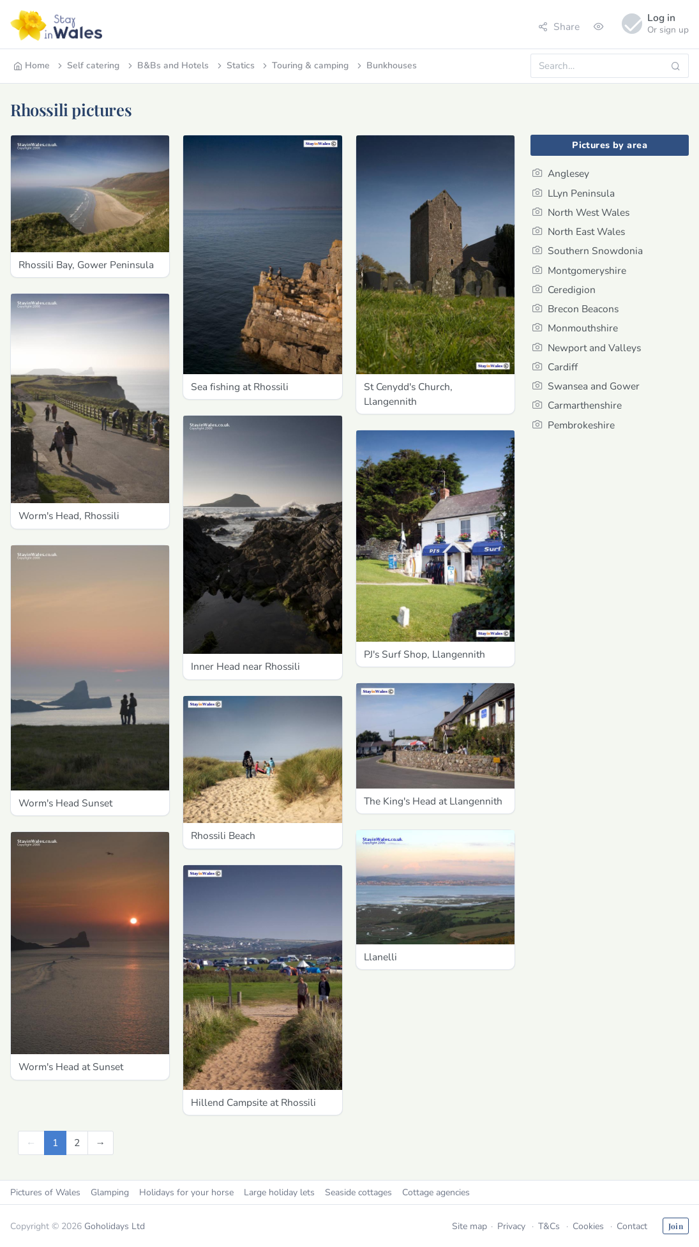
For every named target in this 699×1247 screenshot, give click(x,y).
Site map (469, 1226)
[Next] (100, 1142)
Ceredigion (564, 289)
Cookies (588, 1226)
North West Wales (580, 212)
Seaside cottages (358, 1192)
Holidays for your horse (186, 1192)
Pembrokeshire (573, 425)
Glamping (110, 1192)
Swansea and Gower (586, 386)
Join (675, 1226)
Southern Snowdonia (587, 250)
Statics (235, 65)
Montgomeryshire (579, 270)
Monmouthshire (575, 328)
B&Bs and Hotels (167, 65)
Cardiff (555, 367)
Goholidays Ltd (114, 1226)
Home (31, 65)
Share (559, 26)
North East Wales (578, 231)
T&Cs (549, 1226)
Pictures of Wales (45, 1192)
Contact (632, 1226)
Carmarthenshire (577, 405)
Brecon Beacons (575, 308)
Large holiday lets (279, 1192)
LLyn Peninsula (573, 193)
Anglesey (560, 173)
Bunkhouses (386, 65)
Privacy (511, 1226)
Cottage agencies (436, 1192)
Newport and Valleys (586, 347)
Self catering (87, 65)
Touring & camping (304, 65)
